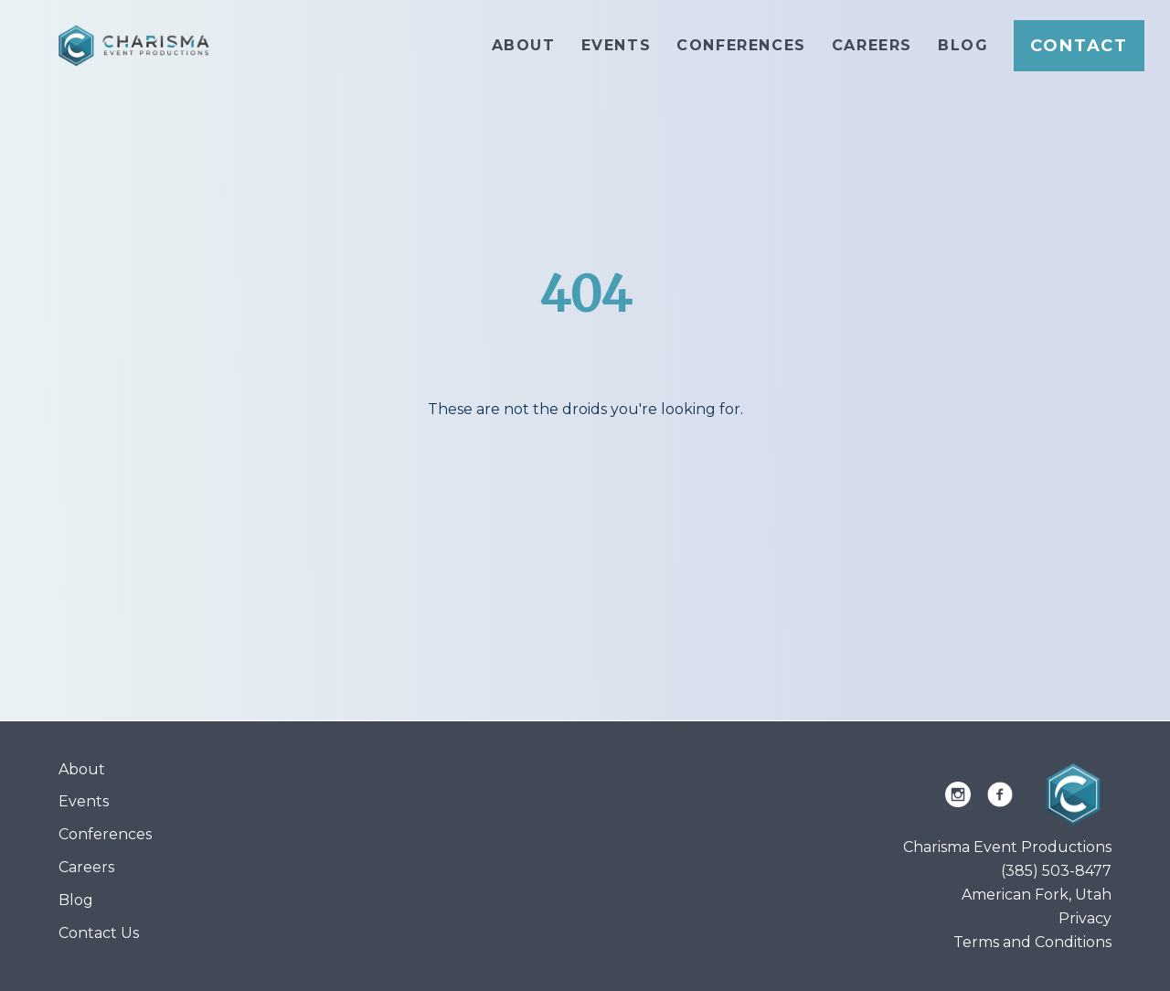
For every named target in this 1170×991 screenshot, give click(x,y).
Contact (1079, 46)
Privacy (1085, 918)
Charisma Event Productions (1007, 847)
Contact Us (98, 933)
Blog (963, 45)
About (524, 45)
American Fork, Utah (1037, 894)
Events (616, 45)
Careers (872, 45)
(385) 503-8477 (1056, 870)
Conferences (741, 45)
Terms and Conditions (1032, 942)
